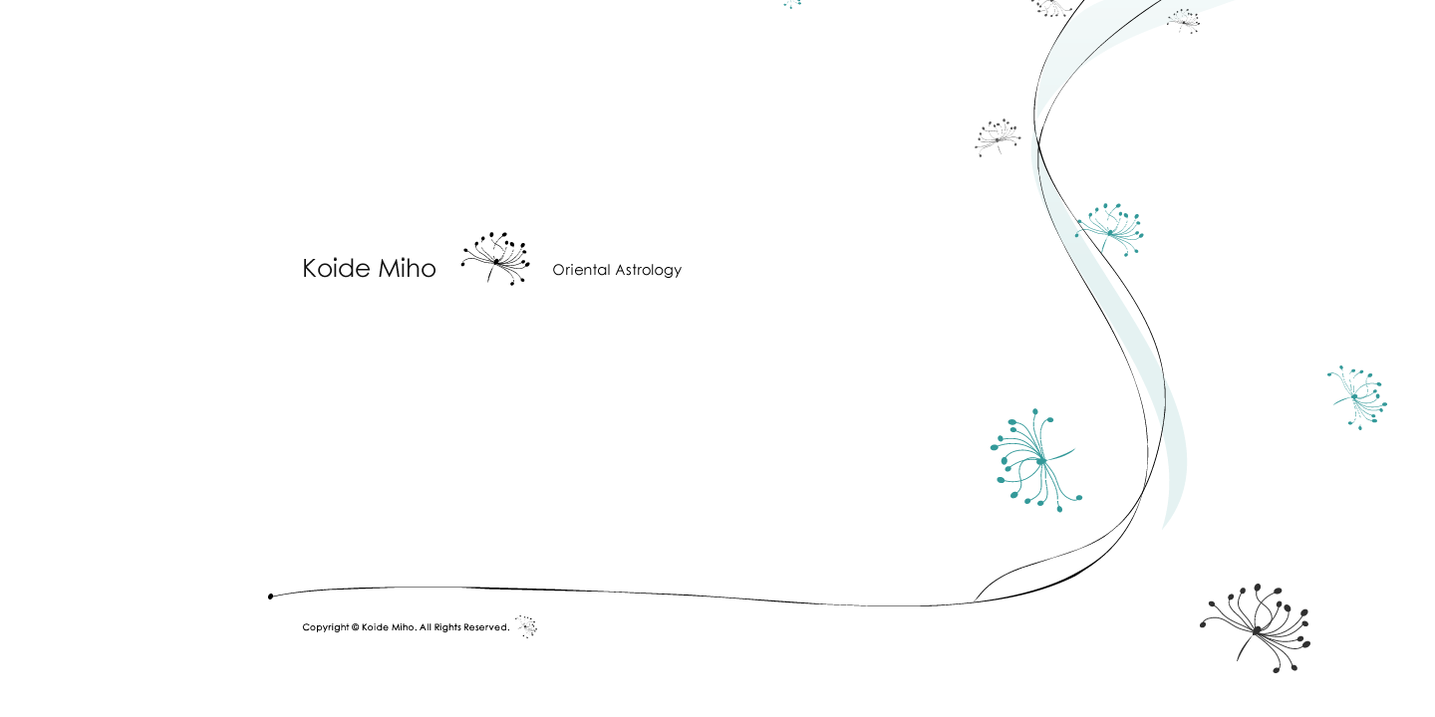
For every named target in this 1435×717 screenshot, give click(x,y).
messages (662, 362)
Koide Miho (493, 257)
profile (326, 362)
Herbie (941, 362)
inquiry (807, 362)
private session (488, 362)
